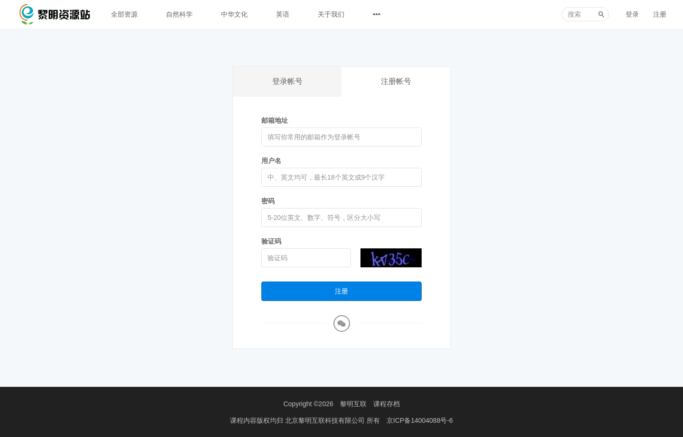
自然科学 (179, 14)
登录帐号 (287, 81)
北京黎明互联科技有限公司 (326, 420)
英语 (282, 14)
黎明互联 (353, 404)
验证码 (271, 241)
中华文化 (234, 14)
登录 (632, 14)
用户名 (271, 160)
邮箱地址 (274, 120)
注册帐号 (396, 81)
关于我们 (331, 14)
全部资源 (124, 14)
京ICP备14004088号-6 (420, 420)
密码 (268, 201)
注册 (659, 14)
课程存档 (386, 404)
